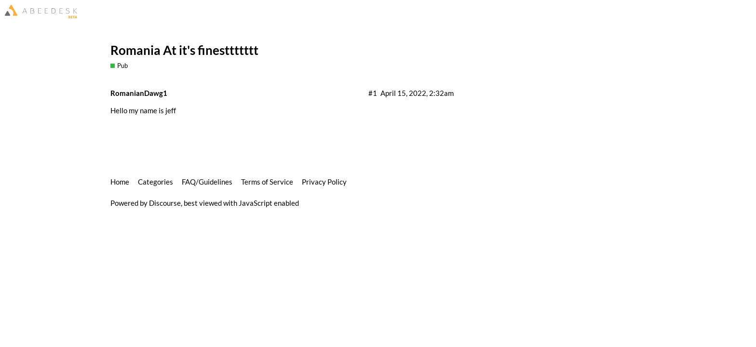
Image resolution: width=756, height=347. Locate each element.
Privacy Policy (324, 181)
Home (119, 181)
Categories (155, 181)
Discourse (165, 203)
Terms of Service (267, 181)
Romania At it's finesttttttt (184, 50)
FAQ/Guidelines (207, 181)
